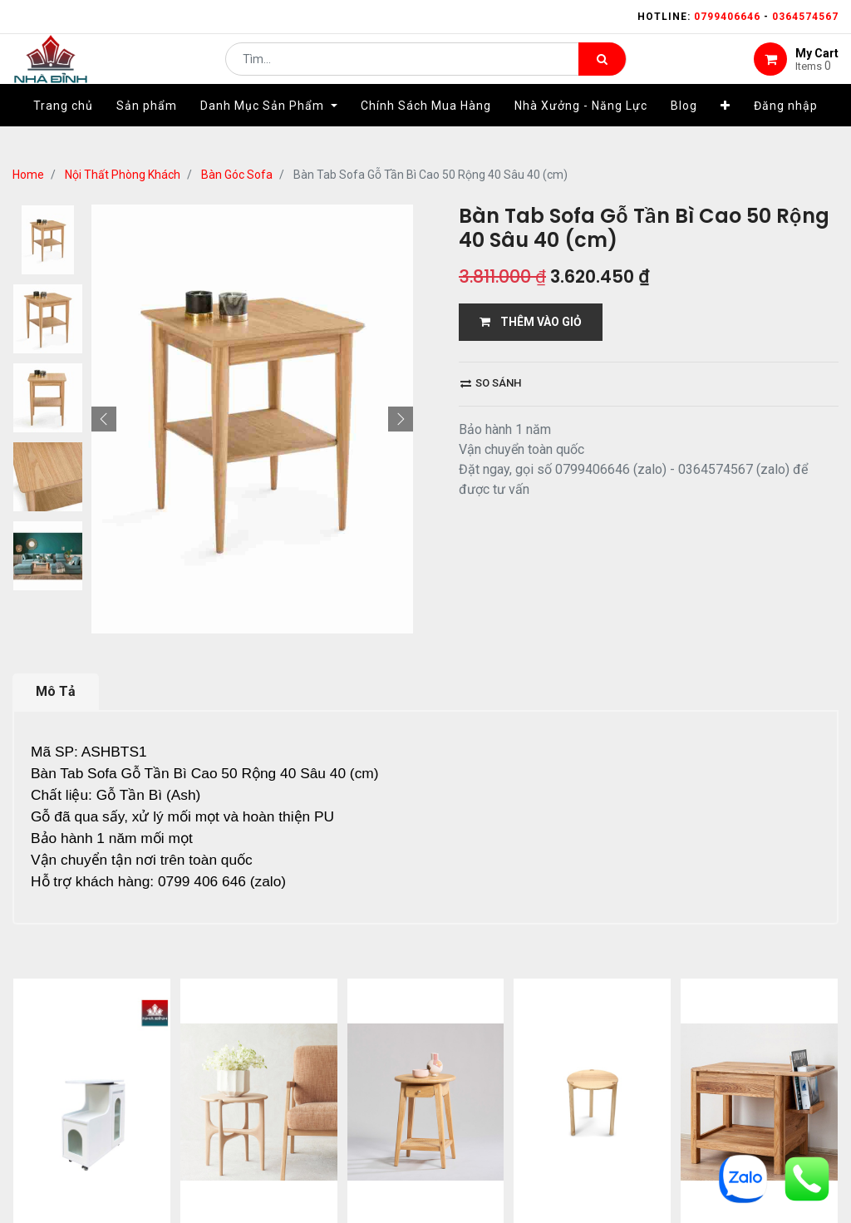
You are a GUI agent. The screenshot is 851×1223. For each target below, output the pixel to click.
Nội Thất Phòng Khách (122, 174)
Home (28, 174)
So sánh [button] (490, 383)
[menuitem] (63, 130)
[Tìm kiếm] (602, 71)
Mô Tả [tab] (56, 691)
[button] (725, 130)
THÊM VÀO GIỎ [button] (531, 321)
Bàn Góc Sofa (237, 174)
